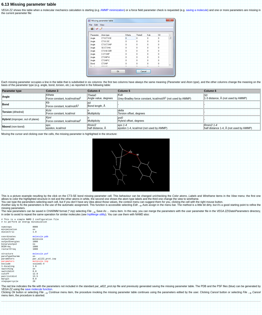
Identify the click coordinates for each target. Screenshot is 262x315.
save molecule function (38, 301)
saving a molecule (197, 10)
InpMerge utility (96, 214)
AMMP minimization (112, 10)
